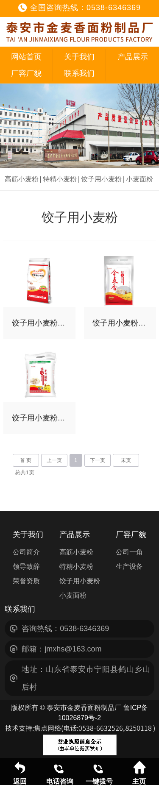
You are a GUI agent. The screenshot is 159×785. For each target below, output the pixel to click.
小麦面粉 (139, 179)
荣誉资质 (26, 581)
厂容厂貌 (26, 73)
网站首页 (26, 57)
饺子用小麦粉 (101, 179)
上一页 (54, 460)
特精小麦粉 (60, 179)
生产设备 (129, 566)
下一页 (97, 460)
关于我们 (79, 57)
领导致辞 (26, 566)
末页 (126, 460)
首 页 (25, 460)
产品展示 (132, 57)
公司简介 (26, 552)
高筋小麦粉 (22, 179)
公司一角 (129, 552)
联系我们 (79, 73)
